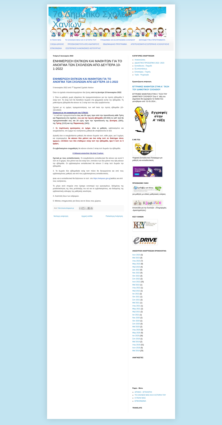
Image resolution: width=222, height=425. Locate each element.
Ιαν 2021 (135, 315)
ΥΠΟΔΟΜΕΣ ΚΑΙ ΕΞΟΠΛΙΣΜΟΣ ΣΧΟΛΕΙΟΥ (117, 40)
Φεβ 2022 (136, 291)
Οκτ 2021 (136, 297)
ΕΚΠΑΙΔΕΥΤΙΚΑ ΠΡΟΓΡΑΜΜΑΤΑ (152, 40)
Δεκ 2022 (136, 270)
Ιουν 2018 (136, 348)
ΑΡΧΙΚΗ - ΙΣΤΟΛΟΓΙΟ (143, 392)
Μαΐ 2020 (136, 327)
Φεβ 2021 (136, 312)
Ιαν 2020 (135, 336)
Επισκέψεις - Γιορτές (143, 72)
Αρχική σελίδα (86, 216)
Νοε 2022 (136, 273)
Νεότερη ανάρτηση (61, 216)
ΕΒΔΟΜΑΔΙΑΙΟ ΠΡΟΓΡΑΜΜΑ (115, 44)
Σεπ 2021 (136, 300)
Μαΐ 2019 (136, 342)
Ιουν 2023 (136, 255)
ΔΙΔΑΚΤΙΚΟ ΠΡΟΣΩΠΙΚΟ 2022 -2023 (149, 63)
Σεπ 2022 (136, 279)
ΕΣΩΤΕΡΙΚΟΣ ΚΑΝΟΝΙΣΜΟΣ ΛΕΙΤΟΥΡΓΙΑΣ (83, 48)
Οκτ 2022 (136, 276)
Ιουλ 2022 (136, 282)
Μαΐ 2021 (136, 303)
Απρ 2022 (136, 288)
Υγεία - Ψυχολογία (142, 75)
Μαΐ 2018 (136, 351)
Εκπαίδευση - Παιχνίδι (143, 66)
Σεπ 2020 (136, 324)
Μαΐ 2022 (136, 285)
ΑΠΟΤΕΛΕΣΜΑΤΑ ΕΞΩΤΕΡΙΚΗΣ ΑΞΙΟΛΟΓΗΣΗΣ (150, 44)
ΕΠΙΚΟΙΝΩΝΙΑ (56, 48)
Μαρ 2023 (136, 264)
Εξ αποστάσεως (141, 69)
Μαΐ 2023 (136, 258)
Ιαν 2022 (135, 294)
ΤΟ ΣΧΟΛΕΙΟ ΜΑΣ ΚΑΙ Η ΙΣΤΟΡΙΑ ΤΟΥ (80, 40)
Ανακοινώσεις (140, 60)
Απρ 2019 (136, 345)
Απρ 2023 (136, 261)
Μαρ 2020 (136, 333)
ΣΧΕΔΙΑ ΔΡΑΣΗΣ (57, 44)
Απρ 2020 (136, 330)
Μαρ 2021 (136, 309)
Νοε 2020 (136, 318)
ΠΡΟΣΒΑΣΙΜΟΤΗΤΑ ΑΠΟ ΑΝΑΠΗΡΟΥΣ (83, 44)
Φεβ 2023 (136, 267)
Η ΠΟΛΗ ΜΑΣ (55, 40)
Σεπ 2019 (136, 339)
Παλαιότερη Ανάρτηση (114, 216)
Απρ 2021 (136, 306)
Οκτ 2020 (136, 321)
